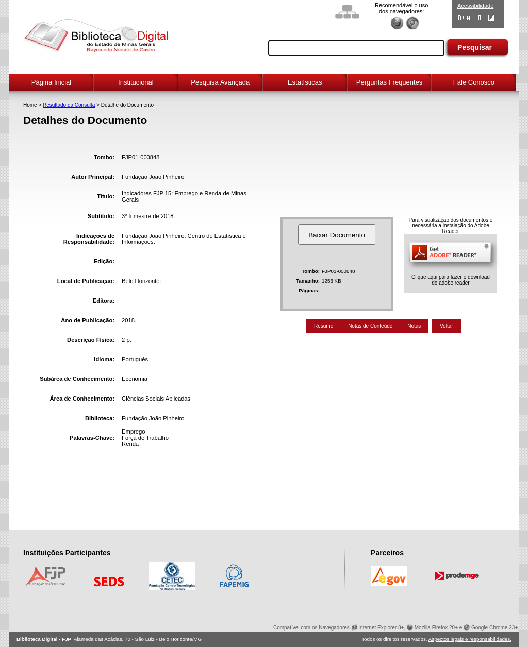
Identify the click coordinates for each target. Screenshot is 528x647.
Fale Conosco (473, 82)
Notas (414, 326)
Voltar (446, 326)
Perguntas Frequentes (389, 82)
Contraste (491, 18)
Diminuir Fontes (470, 18)
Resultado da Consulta (69, 105)
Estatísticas (305, 82)
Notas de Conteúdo (370, 326)
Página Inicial (51, 82)
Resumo (323, 326)
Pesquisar (474, 47)
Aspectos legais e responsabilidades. (470, 639)
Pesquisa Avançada (220, 82)
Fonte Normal (480, 18)
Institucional (136, 82)
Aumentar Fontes (461, 18)
